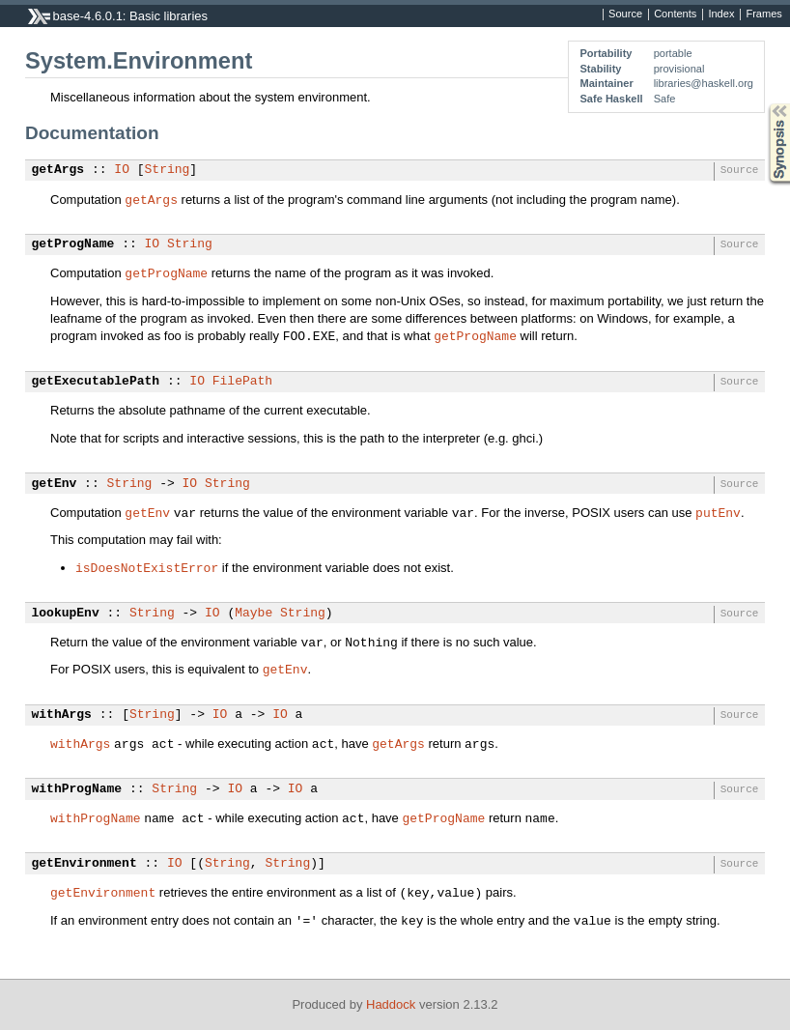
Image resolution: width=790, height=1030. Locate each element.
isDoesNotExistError (146, 567)
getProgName (73, 244)
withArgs (62, 715)
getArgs (58, 170)
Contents (675, 14)
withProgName (77, 789)
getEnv (54, 484)
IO (121, 170)
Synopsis (764, 103)
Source (625, 14)
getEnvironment (84, 864)
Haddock (390, 1004)
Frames (763, 14)
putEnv (718, 512)
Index (721, 14)
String (167, 170)
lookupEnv (65, 613)
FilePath (242, 381)
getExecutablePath (96, 381)
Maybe (253, 613)
